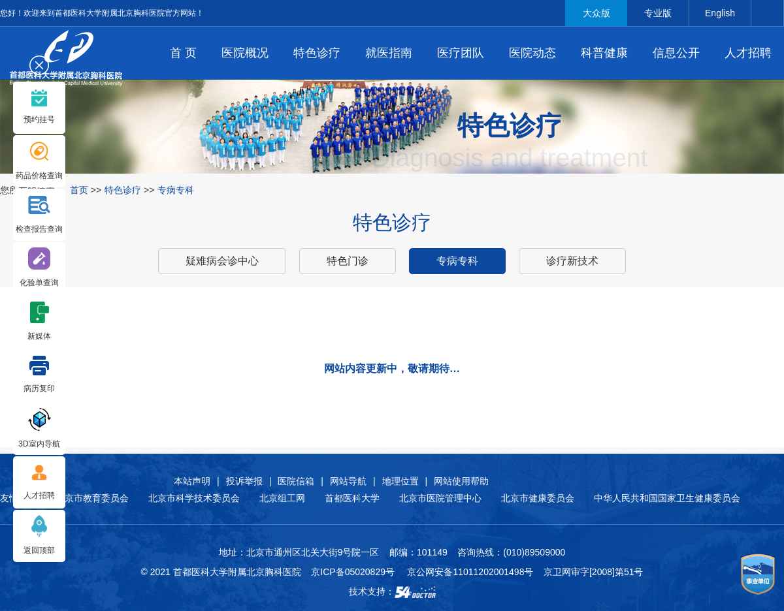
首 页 (183, 52)
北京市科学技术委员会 (194, 498)
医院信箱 (296, 481)
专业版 (658, 13)
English (720, 13)
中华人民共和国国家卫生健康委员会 (667, 498)
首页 (79, 190)
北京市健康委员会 (537, 498)
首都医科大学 (352, 498)
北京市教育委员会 (92, 498)
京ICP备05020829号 (353, 572)
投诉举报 (244, 481)
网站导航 (348, 481)
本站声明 (192, 481)
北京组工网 (282, 498)
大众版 (596, 13)
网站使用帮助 (461, 481)
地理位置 (400, 481)
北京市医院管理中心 (440, 498)
